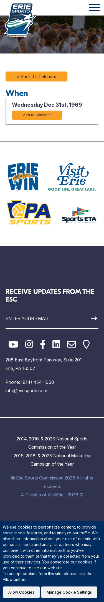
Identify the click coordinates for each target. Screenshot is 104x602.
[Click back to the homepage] (20, 20)
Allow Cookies (21, 592)
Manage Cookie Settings (69, 592)
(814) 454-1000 (37, 382)
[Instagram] (29, 344)
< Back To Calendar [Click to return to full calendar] (36, 76)
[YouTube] (13, 344)
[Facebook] (42, 344)
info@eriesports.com (26, 390)
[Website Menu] (94, 8)
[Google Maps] (86, 344)
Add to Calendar (37, 115)
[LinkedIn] (56, 344)
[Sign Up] (86, 318)
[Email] (71, 344)
